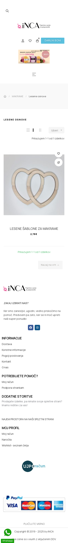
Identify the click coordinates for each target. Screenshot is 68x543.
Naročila (7, 439)
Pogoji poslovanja (12, 355)
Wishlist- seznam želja (15, 445)
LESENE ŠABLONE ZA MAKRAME (34, 228)
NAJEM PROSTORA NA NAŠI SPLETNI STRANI (28, 419)
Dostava (7, 344)
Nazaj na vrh (50, 265)
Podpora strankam (13, 387)
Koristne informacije (14, 350)
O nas (5, 367)
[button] (52, 41)
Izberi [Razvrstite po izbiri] (57, 130)
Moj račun (8, 382)
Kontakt (6, 361)
